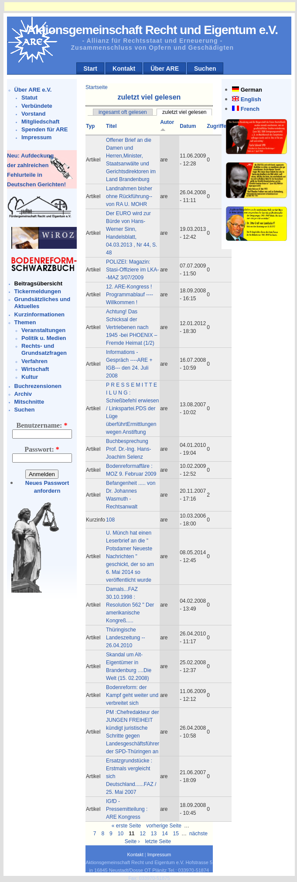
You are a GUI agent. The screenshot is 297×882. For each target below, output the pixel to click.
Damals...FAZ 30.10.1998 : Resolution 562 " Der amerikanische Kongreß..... (130, 605)
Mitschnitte (29, 401)
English (251, 99)
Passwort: (41, 449)
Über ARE (164, 68)
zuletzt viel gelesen (184, 112)
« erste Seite (126, 826)
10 (120, 834)
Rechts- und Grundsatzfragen (44, 349)
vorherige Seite (163, 826)
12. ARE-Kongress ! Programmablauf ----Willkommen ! (129, 294)
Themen (25, 322)
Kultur (29, 377)
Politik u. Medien (43, 338)
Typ (90, 126)
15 (176, 834)
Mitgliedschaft (40, 121)
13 (154, 834)
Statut (29, 97)
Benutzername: (42, 425)
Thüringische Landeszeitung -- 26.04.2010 (125, 638)
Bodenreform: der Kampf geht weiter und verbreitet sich (132, 695)
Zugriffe (216, 126)
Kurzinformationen (39, 314)
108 (110, 520)
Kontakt (124, 68)
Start (90, 68)
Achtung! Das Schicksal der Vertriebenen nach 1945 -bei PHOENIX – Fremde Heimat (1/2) (131, 327)
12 (143, 834)
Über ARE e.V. (33, 89)
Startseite (96, 87)
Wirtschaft (35, 369)
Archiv (23, 394)
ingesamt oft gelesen (123, 112)
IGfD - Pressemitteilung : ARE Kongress (126, 809)
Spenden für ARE (44, 129)
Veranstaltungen (43, 330)
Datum (188, 126)
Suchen (205, 68)
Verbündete (36, 106)
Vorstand (33, 113)
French (250, 109)
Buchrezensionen (37, 386)
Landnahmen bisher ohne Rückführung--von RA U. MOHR (129, 196)
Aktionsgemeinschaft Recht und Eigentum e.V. (152, 30)
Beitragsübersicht (38, 283)
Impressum (36, 137)
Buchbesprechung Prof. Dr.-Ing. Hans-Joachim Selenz (128, 449)
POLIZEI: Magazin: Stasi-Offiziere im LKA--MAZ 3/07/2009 (132, 270)
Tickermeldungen (37, 291)
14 (164, 834)
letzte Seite (158, 841)
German (251, 89)
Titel (111, 126)
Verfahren (34, 361)
